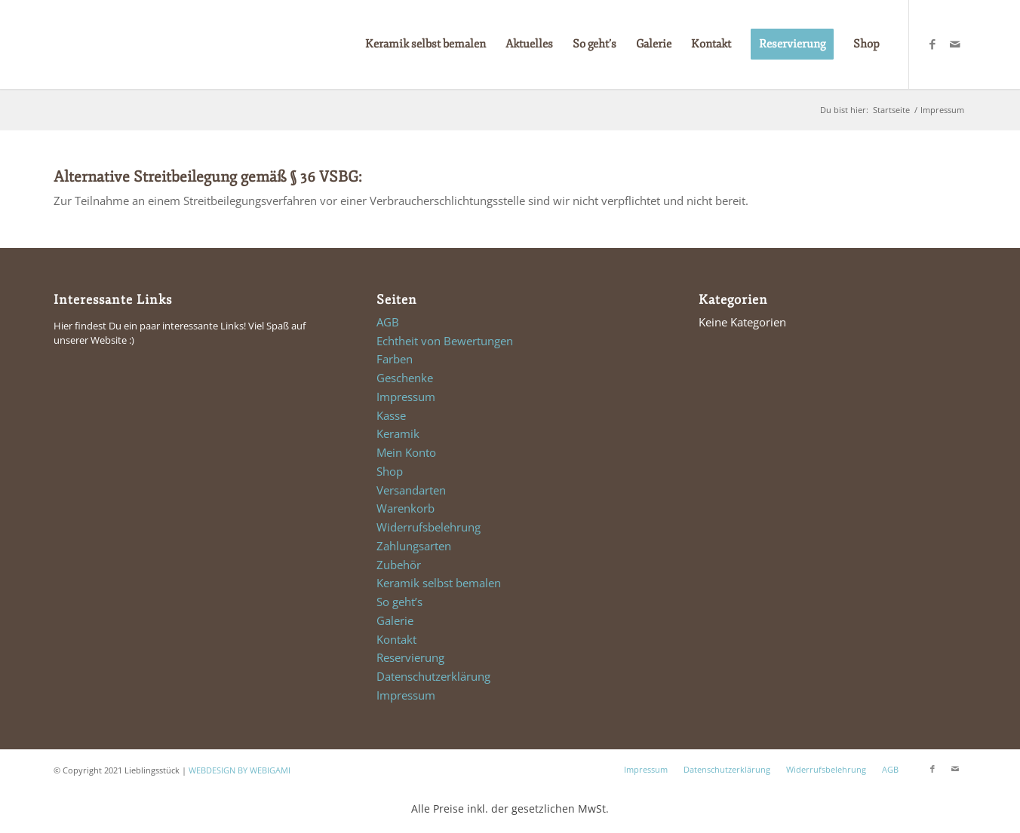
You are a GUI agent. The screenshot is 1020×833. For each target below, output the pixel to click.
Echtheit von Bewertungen (444, 340)
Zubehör (398, 564)
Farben (394, 358)
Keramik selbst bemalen (438, 582)
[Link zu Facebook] (932, 43)
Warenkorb (405, 508)
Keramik (397, 433)
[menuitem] (425, 44)
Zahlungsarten (413, 545)
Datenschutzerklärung (433, 676)
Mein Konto (406, 452)
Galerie (394, 620)
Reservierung (410, 657)
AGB (387, 321)
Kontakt (396, 639)
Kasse (391, 415)
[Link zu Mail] (955, 43)
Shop (389, 471)
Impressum (405, 396)
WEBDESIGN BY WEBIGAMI (239, 770)
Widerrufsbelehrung (428, 526)
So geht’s (399, 601)
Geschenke (404, 377)
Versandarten (411, 490)
